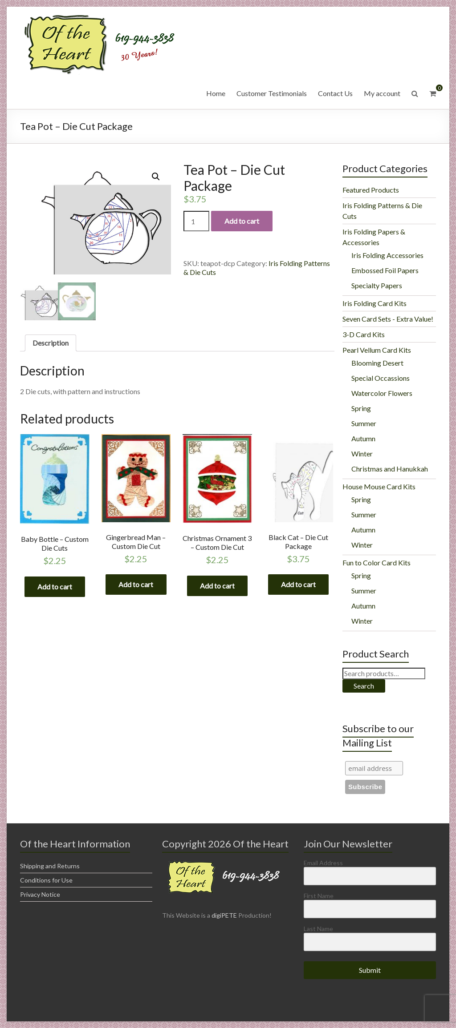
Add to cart (241, 221)
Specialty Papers (376, 285)
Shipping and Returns (50, 866)
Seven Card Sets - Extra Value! (387, 318)
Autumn (363, 438)
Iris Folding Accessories (387, 255)
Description (51, 343)
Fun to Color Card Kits (376, 562)
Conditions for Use (46, 880)
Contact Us (335, 93)
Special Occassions (380, 378)
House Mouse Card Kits (378, 486)
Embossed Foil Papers (385, 270)
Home (215, 93)
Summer (363, 423)
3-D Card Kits (363, 334)
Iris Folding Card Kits (374, 303)
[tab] (50, 343)
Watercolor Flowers (381, 393)
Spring (361, 408)
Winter (362, 453)
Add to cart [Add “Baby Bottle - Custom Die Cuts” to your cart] (54, 586)
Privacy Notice (40, 894)
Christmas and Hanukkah (389, 468)
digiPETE (224, 915)
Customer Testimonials (271, 93)
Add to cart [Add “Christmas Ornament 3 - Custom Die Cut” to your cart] (217, 585)
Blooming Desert (377, 363)
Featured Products (370, 189)
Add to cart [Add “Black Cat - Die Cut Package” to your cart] (298, 585)
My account (382, 93)
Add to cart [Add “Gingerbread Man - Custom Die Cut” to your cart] (135, 585)
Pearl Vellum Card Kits (376, 350)
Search (364, 685)
